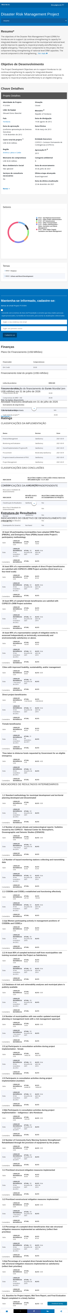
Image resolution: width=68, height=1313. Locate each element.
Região (6, 149)
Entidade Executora (43, 139)
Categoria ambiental (44, 158)
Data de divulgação (43, 118)
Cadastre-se (10, 335)
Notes (5, 189)
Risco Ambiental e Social (13, 165)
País (4, 118)
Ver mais (43, 53)
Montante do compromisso (14, 158)
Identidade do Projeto (12, 102)
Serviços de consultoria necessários (13, 174)
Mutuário (39, 110)
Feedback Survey (57, 1304)
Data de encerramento (44, 165)
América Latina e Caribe (12, 152)
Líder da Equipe (9, 110)
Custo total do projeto (13, 139)
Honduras (6, 122)
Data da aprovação (11, 126)
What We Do (5, 5)
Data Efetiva (40, 126)
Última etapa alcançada (45, 173)
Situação (38, 102)
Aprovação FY (41, 149)
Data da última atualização (46, 181)
